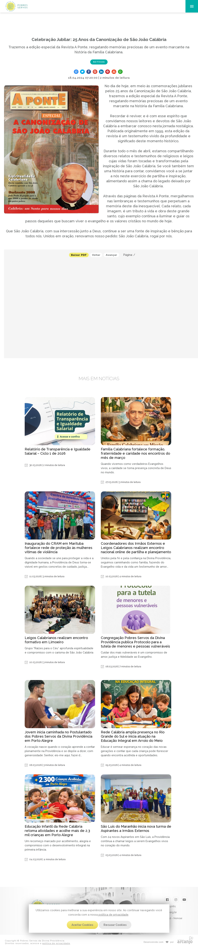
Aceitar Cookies (82, 924)
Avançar (111, 254)
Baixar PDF (79, 254)
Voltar (96, 254)
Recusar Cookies (115, 924)
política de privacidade (113, 914)
